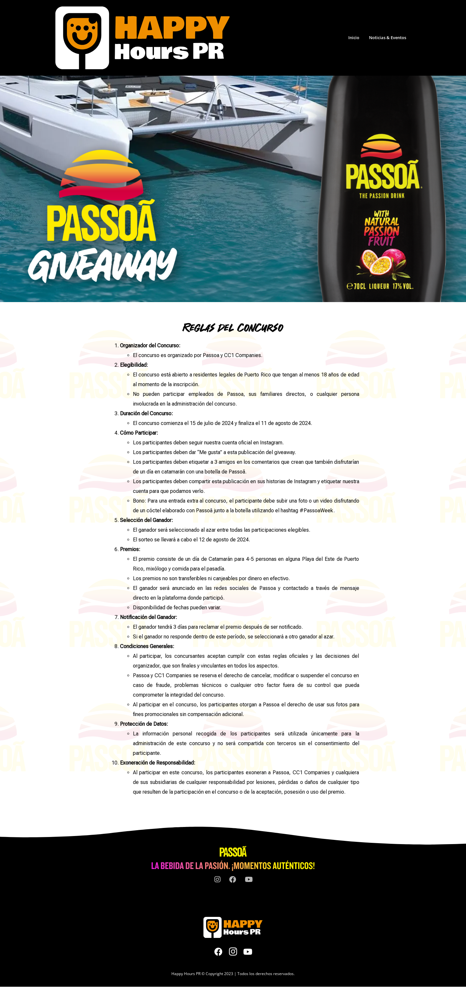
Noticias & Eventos (387, 37)
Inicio (353, 37)
